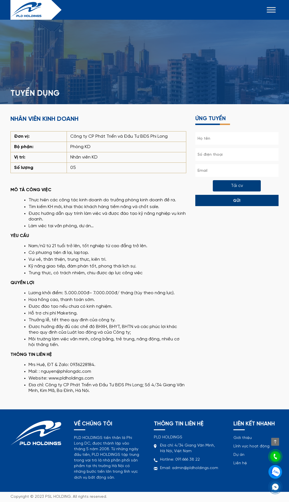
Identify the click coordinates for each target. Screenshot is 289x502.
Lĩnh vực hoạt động (251, 446)
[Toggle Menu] (271, 9)
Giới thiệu (242, 438)
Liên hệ (240, 463)
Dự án (238, 455)
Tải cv (237, 185)
